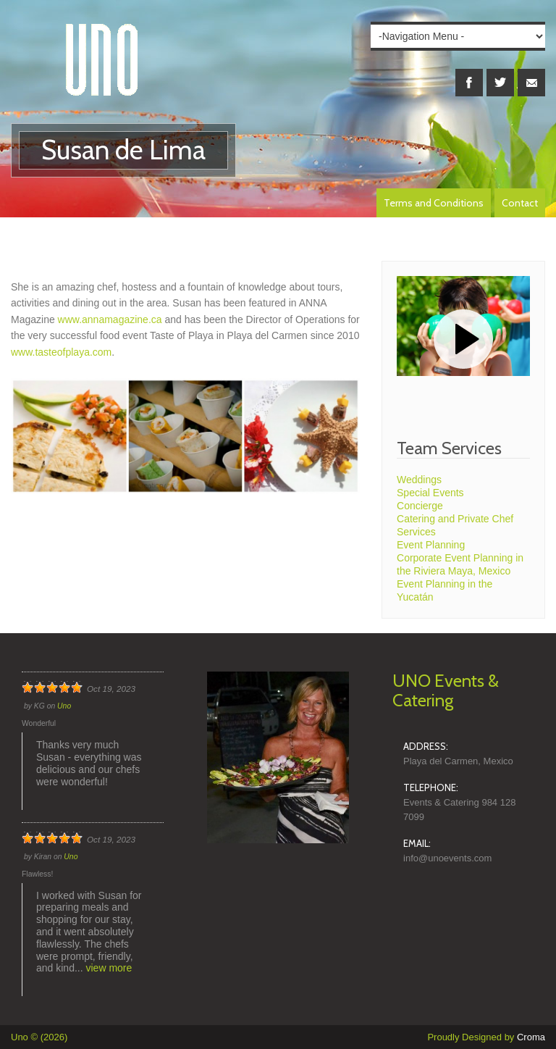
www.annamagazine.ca (111, 319)
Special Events (430, 492)
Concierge (420, 505)
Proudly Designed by (486, 1037)
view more (109, 968)
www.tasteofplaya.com (61, 352)
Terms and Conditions (434, 202)
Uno (64, 706)
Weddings (419, 479)
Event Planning (431, 545)
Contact (520, 202)
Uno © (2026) (39, 1037)
